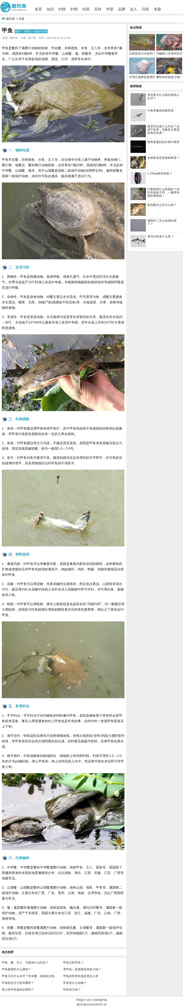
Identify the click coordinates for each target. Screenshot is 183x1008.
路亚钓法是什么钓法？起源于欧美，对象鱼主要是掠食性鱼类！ (163, 129)
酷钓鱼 (10, 18)
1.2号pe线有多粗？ (159, 173)
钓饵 (74, 9)
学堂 (109, 9)
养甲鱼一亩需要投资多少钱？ (82, 969)
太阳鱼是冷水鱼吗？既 (143, 53)
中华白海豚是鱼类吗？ (143, 77)
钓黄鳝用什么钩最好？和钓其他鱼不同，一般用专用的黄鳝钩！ (163, 192)
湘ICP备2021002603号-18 (91, 1004)
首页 (38, 9)
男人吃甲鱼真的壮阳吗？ (18, 989)
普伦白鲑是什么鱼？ (160, 236)
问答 (145, 9)
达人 (133, 9)
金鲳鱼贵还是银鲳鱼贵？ (163, 157)
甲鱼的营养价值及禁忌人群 (80, 976)
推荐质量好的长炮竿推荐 (163, 142)
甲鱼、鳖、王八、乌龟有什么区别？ (25, 962)
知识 (50, 9)
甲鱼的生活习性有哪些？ (18, 982)
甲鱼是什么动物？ (75, 982)
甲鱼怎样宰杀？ (73, 962)
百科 (98, 9)
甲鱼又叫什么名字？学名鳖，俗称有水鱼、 (29, 976)
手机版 (79, 999)
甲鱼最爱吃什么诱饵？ (16, 969)
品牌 (121, 9)
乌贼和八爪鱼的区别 (169, 53)
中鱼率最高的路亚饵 (160, 110)
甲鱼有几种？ (72, 989)
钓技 (62, 9)
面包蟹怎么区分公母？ (162, 204)
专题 (157, 9)
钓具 (86, 9)
